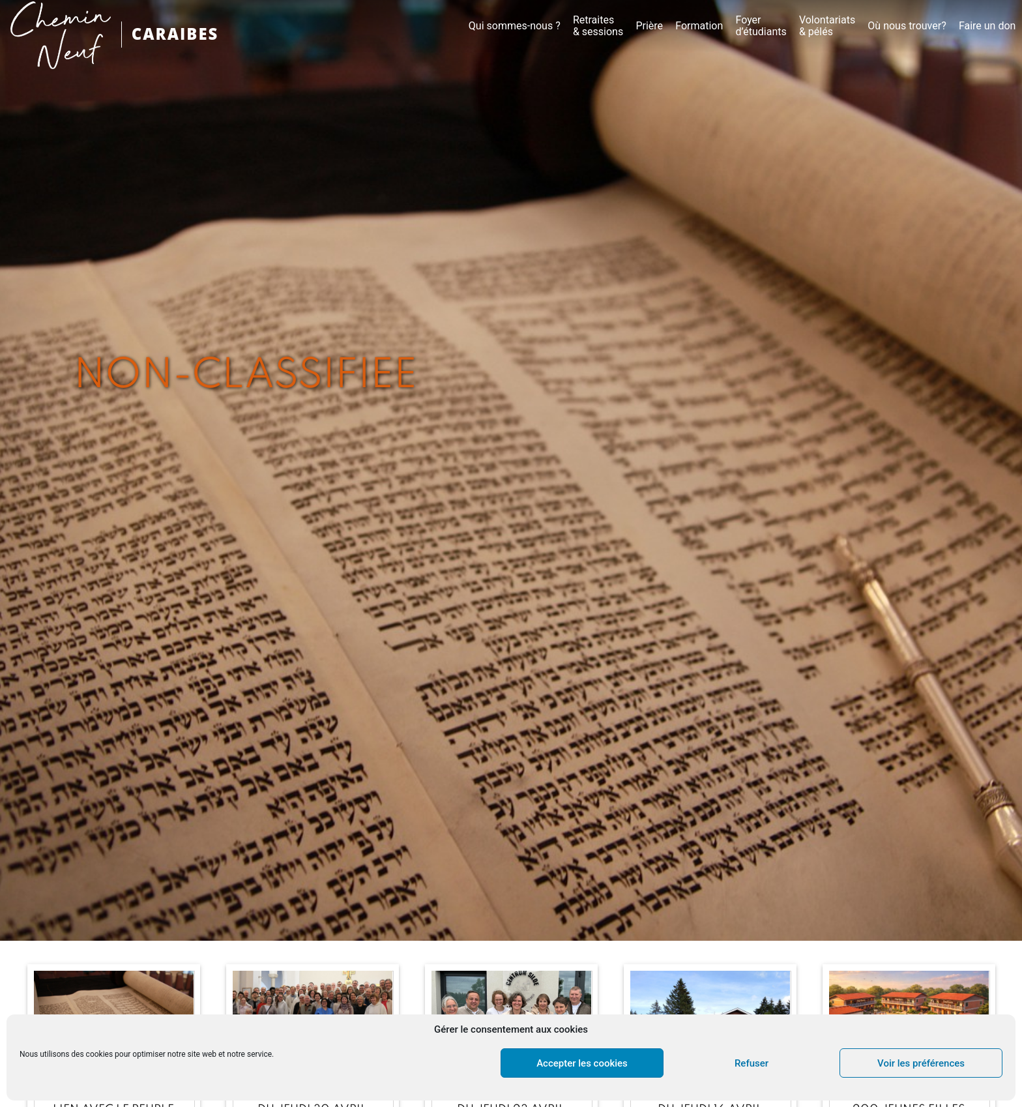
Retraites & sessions (598, 26)
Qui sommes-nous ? (515, 26)
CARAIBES (175, 34)
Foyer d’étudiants (760, 26)
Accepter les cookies (582, 1063)
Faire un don (987, 26)
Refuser (751, 1063)
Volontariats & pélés (827, 26)
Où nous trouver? (907, 26)
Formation (699, 26)
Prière (649, 26)
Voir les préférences (921, 1063)
